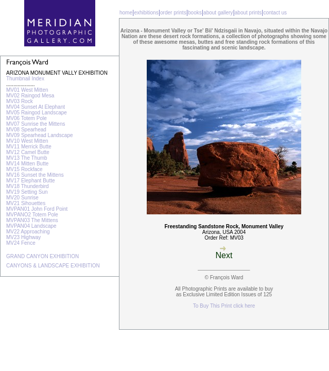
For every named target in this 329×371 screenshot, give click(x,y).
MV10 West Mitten (27, 141)
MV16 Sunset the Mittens (35, 175)
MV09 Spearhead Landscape (39, 135)
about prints (248, 12)
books (195, 12)
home (125, 12)
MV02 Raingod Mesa (30, 95)
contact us (275, 12)
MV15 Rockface (24, 169)
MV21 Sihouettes (25, 203)
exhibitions (146, 12)
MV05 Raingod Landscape (36, 112)
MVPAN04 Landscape (31, 226)
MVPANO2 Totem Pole (32, 214)
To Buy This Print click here (224, 306)
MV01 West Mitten (27, 90)
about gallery (218, 12)
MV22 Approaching (28, 231)
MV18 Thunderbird (27, 186)
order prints (173, 12)
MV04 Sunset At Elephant (35, 107)
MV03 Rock (19, 101)
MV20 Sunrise (22, 197)
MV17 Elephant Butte (30, 180)
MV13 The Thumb (26, 158)
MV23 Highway (23, 237)
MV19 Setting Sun (27, 192)
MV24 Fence (21, 243)
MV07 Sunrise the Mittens (35, 124)
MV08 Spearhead (26, 129)
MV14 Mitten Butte (27, 163)
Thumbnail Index (25, 78)
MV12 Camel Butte (27, 152)
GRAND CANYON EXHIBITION (42, 256)
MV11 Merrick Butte (28, 146)
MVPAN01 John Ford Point (36, 209)
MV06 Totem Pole (26, 118)
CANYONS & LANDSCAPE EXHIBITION (53, 265)
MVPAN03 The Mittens (32, 220)
